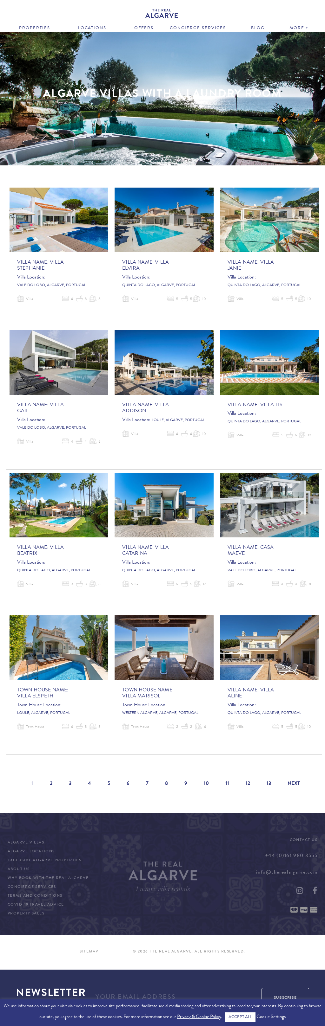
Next (294, 783)
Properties (34, 28)
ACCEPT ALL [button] (240, 1017)
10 (206, 783)
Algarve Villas (26, 843)
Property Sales (26, 914)
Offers (144, 28)
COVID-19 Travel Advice (36, 905)
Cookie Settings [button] (271, 1017)
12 (248, 783)
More (296, 28)
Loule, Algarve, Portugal (178, 420)
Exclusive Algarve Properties (44, 860)
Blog (258, 28)
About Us (19, 869)
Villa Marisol (141, 696)
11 (227, 783)
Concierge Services (198, 28)
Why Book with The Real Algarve (48, 878)
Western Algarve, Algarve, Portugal (160, 713)
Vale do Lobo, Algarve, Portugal (51, 285)
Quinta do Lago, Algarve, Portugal (159, 285)
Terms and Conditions (35, 896)
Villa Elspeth (35, 696)
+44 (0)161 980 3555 (291, 856)
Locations (92, 28)
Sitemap (89, 952)
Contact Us (303, 840)
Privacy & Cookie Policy (199, 1017)
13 (269, 783)
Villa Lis (271, 405)
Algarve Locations (31, 852)
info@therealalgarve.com (286, 872)
